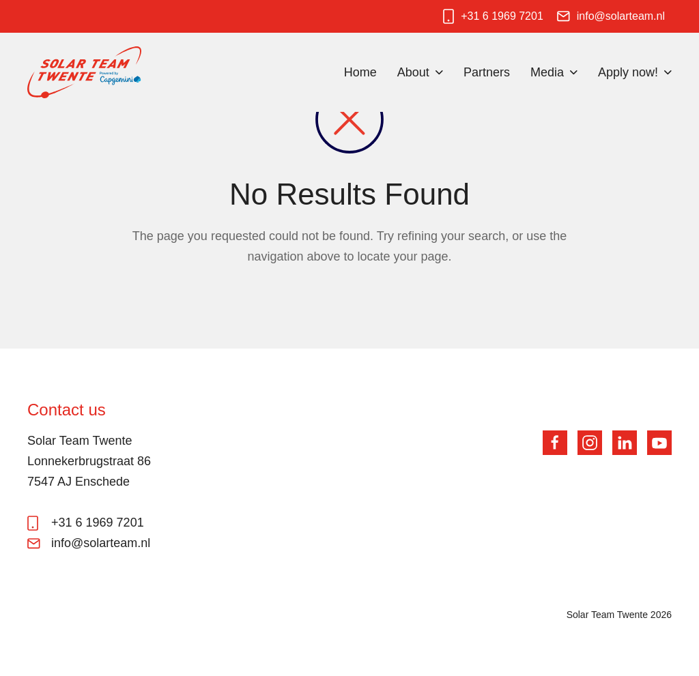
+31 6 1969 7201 (502, 16)
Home (360, 72)
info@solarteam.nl (621, 16)
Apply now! (628, 72)
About (413, 72)
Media (547, 72)
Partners (486, 72)
